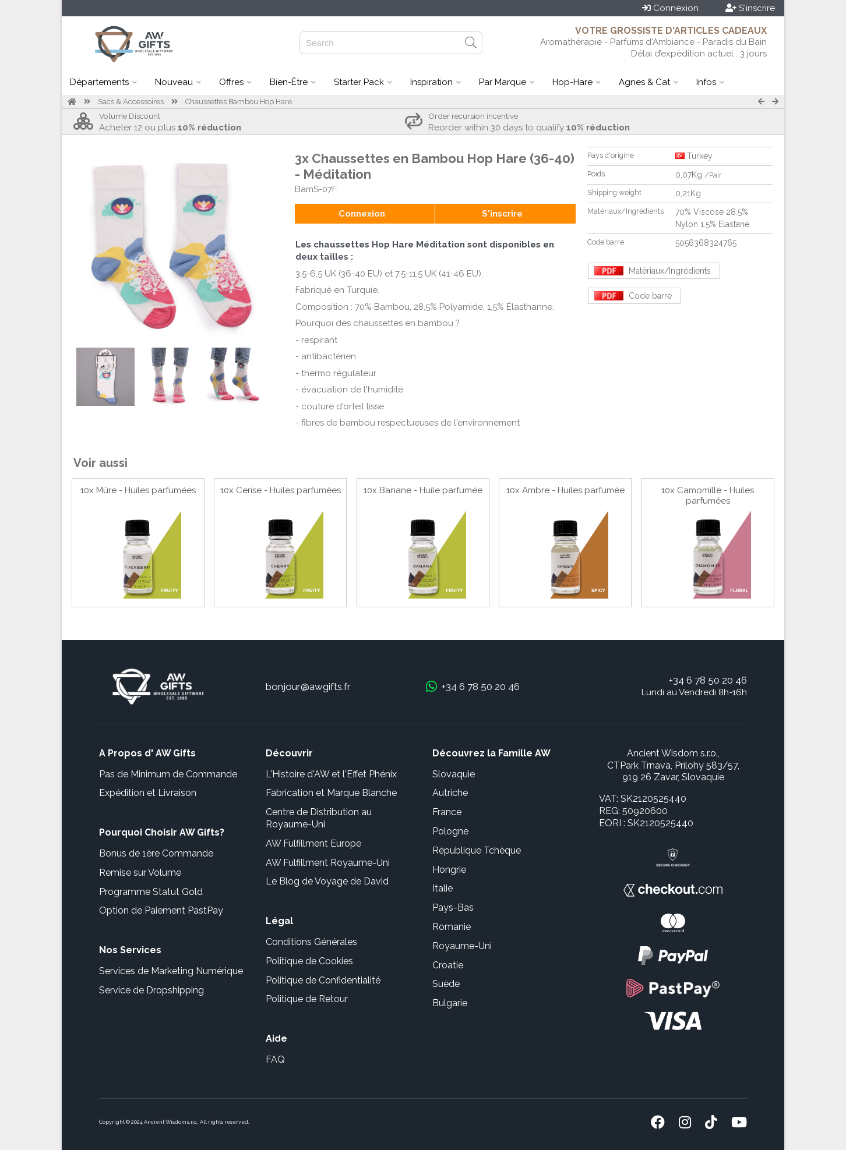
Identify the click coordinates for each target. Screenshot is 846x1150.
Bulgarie (449, 1003)
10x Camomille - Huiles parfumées (707, 495)
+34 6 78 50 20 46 (708, 680)
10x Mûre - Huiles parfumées (138, 490)
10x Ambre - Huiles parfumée (565, 490)
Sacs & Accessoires (131, 101)
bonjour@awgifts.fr (308, 686)
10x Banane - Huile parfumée (423, 490)
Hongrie (449, 869)
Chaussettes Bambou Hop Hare (238, 101)
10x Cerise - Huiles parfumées (280, 490)
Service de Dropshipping (151, 990)
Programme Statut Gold (151, 891)
